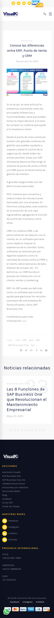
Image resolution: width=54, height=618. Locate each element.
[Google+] (31, 350)
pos (31, 340)
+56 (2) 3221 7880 (11, 558)
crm (18, 340)
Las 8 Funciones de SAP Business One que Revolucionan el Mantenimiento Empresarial (27, 399)
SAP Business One (18, 345)
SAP (38, 340)
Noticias (27, 41)
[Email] (46, 350)
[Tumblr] (36, 350)
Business (12, 384)
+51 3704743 (9, 579)
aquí (24, 320)
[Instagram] (27, 602)
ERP (24, 340)
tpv (33, 345)
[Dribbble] (40, 602)
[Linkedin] (41, 350)
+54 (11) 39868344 (11, 569)
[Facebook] (21, 350)
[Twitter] (26, 350)
